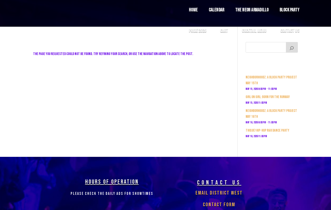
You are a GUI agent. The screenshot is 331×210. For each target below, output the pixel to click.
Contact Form (219, 204)
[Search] (292, 47)
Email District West (219, 193)
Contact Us (289, 31)
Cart (224, 31)
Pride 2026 (197, 31)
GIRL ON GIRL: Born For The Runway (268, 97)
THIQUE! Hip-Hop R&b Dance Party (267, 130)
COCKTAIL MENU (254, 31)
